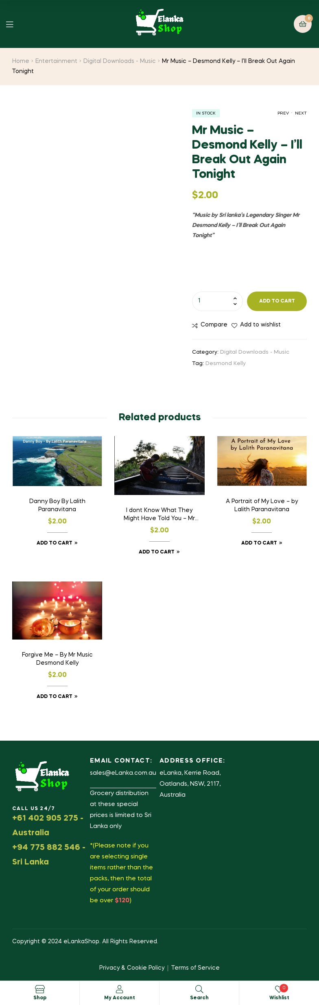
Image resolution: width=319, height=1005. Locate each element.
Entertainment (56, 61)
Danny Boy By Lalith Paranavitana (57, 505)
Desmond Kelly (225, 363)
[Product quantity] (217, 301)
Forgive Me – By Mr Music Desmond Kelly (57, 659)
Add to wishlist (260, 325)
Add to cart (277, 301)
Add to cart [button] (54, 543)
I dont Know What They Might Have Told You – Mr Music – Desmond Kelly (159, 515)
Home (20, 61)
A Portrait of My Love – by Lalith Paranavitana (262, 505)
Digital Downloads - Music (119, 61)
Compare (214, 325)
